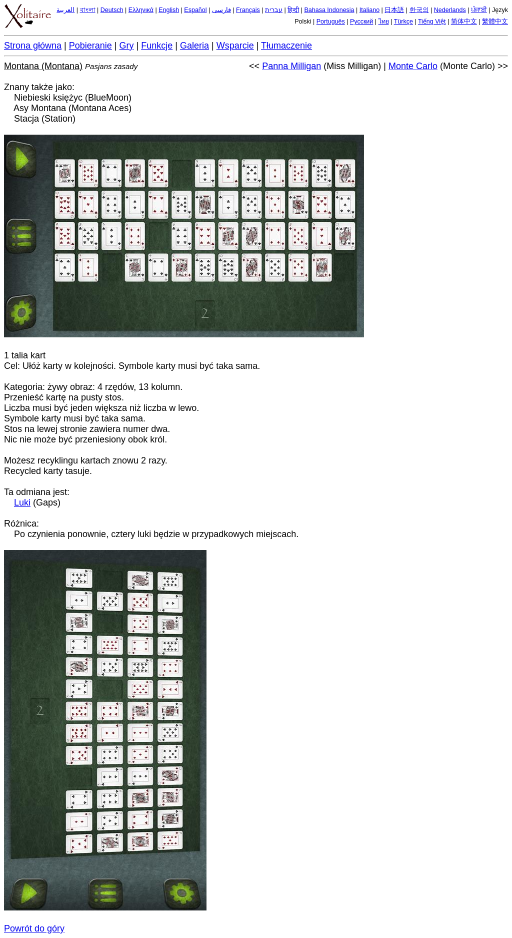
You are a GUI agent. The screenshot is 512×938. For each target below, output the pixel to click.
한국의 (419, 10)
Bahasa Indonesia (329, 10)
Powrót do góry (34, 928)
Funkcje (156, 46)
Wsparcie (235, 46)
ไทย (383, 21)
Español (195, 10)
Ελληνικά (141, 10)
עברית (273, 10)
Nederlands (450, 10)
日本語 (394, 10)
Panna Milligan (291, 66)
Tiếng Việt (432, 21)
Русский (361, 21)
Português (330, 21)
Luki (22, 503)
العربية (65, 10)
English (168, 10)
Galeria (194, 46)
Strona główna (33, 46)
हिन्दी (293, 10)
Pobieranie (90, 46)
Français (248, 10)
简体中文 (464, 21)
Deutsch (112, 10)
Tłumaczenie (286, 46)
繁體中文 (495, 21)
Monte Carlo (413, 66)
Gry (127, 46)
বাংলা (88, 10)
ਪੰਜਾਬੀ (479, 10)
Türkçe (403, 21)
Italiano (370, 10)
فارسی (221, 10)
